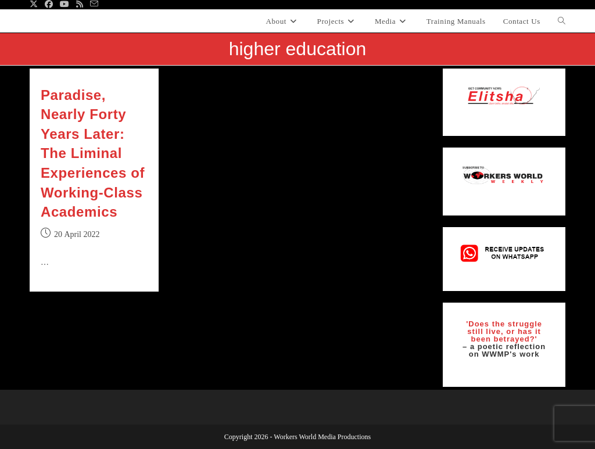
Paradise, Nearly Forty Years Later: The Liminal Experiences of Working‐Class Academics (93, 153)
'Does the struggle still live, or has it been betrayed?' (504, 331)
